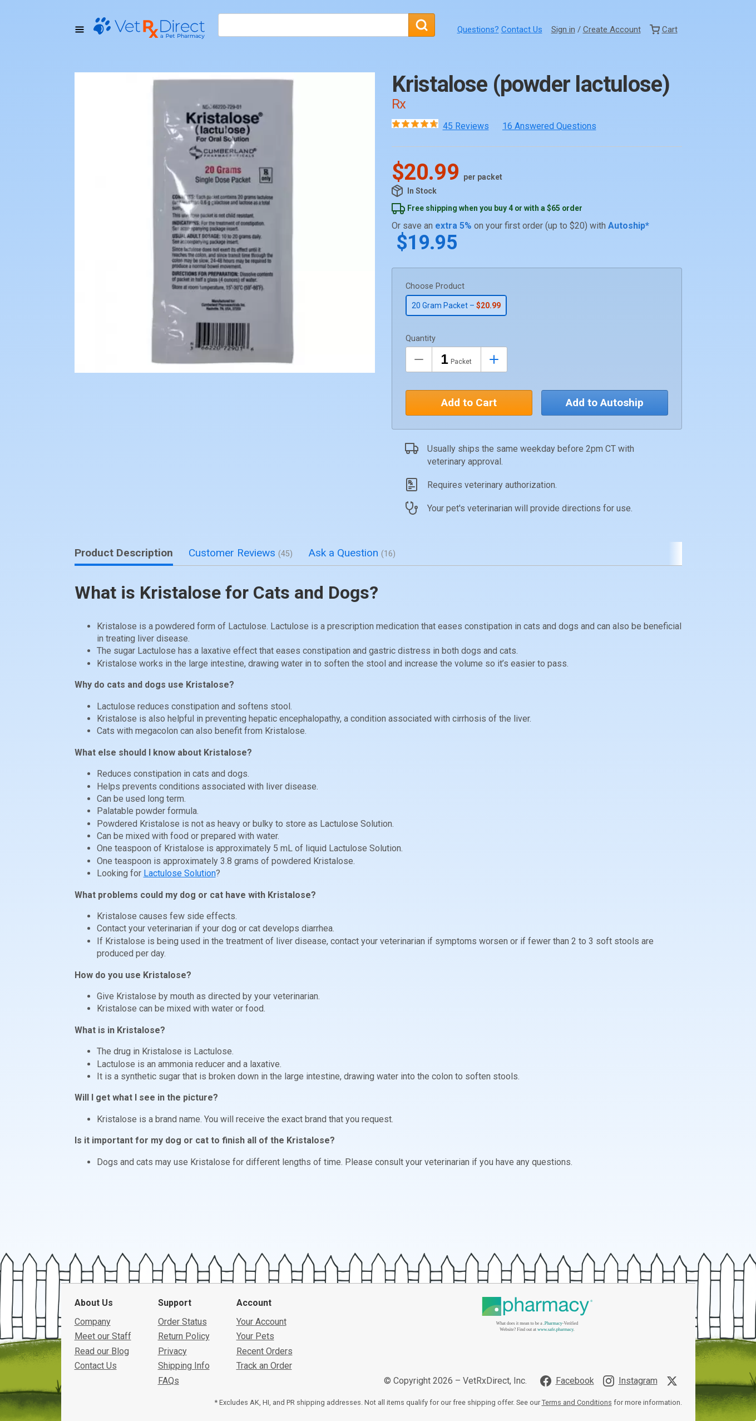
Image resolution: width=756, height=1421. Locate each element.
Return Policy (184, 1259)
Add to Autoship (605, 402)
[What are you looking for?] (313, 25)
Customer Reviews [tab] (241, 552)
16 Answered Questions (549, 126)
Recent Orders (264, 1274)
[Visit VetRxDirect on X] (674, 1303)
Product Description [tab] (124, 552)
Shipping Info (184, 1289)
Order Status (182, 1245)
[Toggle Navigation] (80, 29)
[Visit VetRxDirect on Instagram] (630, 1303)
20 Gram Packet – (456, 305)
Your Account (261, 1245)
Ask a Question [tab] (352, 552)
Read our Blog (102, 1274)
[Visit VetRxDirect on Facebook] (567, 1303)
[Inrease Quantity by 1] (494, 359)
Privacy (172, 1274)
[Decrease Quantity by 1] (419, 359)
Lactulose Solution (180, 873)
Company (93, 1245)
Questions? (478, 29)
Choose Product (435, 286)
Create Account (612, 29)
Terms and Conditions (577, 1325)
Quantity (421, 338)
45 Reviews (466, 126)
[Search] (421, 25)
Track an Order (264, 1289)
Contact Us (521, 29)
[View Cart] (663, 29)
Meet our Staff (103, 1259)
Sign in (563, 29)
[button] (225, 222)
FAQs (168, 1303)
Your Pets (255, 1259)
